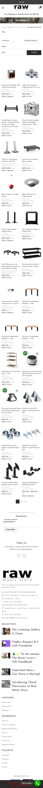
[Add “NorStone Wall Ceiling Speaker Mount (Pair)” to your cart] (7, 494)
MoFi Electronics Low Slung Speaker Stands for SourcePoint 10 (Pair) (11, 266)
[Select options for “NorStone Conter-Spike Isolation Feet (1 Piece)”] (7, 313)
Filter (34, 52)
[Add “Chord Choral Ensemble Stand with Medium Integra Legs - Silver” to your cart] (27, 133)
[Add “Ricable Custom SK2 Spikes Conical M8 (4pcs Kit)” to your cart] (27, 459)
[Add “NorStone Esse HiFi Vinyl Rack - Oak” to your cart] (7, 384)
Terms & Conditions (9, 725)
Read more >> (26, 785)
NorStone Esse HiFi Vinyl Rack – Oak (11, 372)
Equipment (11, 27)
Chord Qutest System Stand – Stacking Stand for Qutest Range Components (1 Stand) (10, 123)
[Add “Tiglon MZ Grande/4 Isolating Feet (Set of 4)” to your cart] (27, 96)
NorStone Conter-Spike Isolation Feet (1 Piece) (10, 302)
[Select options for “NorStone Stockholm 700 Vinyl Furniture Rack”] (7, 96)
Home (4, 27)
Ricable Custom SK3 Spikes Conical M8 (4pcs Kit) (10, 448)
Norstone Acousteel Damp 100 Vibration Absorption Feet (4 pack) (11, 410)
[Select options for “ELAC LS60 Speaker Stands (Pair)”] (7, 241)
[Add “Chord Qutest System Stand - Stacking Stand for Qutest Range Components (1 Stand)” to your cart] (7, 136)
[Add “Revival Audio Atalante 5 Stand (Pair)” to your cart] (27, 239)
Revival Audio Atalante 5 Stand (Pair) (31, 230)
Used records (6, 706)
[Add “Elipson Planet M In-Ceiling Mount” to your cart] (27, 206)
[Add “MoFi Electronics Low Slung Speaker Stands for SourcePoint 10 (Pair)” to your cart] (7, 278)
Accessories (21, 27)
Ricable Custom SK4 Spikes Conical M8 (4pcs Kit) (31, 410)
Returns (4, 733)
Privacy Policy (7, 737)
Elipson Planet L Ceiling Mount (10, 195)
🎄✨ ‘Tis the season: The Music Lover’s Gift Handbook (26, 658)
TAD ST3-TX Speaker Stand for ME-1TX (9, 160)
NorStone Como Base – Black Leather (30, 160)
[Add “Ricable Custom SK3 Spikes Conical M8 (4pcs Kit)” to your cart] (7, 459)
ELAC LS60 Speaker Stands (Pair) (9, 230)
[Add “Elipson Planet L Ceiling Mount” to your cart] (7, 206)
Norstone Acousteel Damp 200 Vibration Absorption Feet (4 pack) (31, 373)
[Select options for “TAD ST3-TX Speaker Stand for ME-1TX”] (7, 171)
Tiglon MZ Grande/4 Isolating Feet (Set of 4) (31, 86)
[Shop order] (3, 32)
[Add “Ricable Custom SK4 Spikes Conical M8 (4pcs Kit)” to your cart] (27, 422)
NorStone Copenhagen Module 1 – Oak (30, 337)
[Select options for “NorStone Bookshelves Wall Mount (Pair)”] (28, 496)
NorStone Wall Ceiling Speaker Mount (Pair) (10, 484)
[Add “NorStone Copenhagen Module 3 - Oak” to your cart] (27, 313)
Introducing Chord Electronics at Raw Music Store (24, 686)
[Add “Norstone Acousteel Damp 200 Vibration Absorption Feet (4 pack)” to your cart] (27, 385)
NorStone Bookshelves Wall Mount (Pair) (30, 484)
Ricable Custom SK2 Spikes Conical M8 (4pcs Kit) (31, 448)
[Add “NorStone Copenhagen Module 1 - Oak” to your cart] (27, 348)
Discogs (4, 767)
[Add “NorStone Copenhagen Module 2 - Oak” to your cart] (7, 348)
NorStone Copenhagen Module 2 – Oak (10, 337)
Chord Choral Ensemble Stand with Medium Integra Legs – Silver (30, 122)
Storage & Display (7, 379)
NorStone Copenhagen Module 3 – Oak (30, 302)
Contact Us (6, 741)
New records (6, 702)
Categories (20, 20)
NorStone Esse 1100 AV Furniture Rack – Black (30, 265)
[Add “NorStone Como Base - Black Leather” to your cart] (27, 171)
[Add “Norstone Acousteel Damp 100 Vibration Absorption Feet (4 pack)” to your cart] (7, 422)
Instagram (5, 755)
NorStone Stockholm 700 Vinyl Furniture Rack (11, 86)
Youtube (5, 763)
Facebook (5, 759)
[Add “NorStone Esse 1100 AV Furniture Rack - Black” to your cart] (27, 276)
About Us (5, 721)
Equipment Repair (8, 745)
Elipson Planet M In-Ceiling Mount (29, 195)
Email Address (9, 522)
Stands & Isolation (8, 91)
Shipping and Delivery (9, 729)
